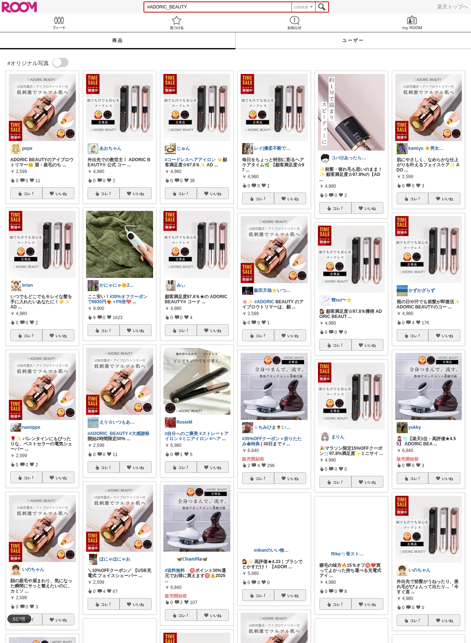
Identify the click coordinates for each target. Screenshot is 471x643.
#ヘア (215, 438)
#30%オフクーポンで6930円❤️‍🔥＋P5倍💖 (118, 299)
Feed (59, 23)
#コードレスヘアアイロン (190, 159)
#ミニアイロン (193, 438)
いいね (61, 193)
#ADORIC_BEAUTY (108, 433)
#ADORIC (264, 301)
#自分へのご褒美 (181, 433)
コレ (29, 193)
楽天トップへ (452, 7)
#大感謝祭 (139, 433)
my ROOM (412, 23)
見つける (177, 23)
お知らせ (294, 23)
